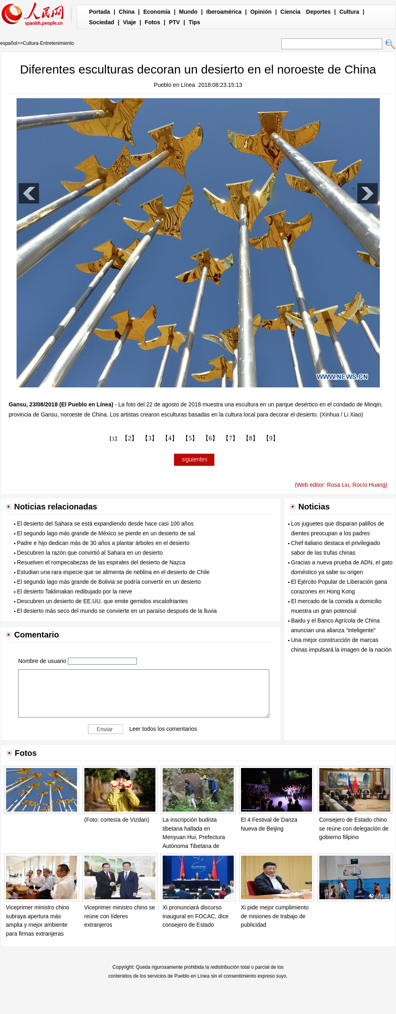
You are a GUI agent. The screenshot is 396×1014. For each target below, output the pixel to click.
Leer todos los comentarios (163, 729)
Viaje (129, 22)
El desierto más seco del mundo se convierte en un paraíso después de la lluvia (117, 611)
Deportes (318, 11)
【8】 (251, 438)
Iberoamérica (223, 11)
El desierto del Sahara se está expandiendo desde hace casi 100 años (105, 523)
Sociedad (101, 22)
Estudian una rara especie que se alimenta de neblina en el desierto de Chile (113, 572)
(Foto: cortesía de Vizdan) (116, 819)
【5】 (190, 438)
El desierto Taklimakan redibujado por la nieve (74, 591)
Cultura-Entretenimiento (48, 43)
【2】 (130, 438)
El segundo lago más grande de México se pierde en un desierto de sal (106, 533)
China (126, 11)
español (8, 43)
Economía (156, 11)
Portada (99, 11)
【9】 (271, 438)
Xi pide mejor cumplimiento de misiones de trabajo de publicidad (275, 916)
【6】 (210, 438)
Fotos (152, 22)
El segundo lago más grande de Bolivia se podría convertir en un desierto (109, 582)
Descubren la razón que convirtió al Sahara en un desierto (90, 552)
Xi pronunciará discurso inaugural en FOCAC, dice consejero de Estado (195, 916)
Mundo (188, 11)
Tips (194, 22)
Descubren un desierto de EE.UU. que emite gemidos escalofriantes (102, 601)
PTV (174, 22)
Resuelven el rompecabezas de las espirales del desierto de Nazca (101, 562)
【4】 (170, 438)
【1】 (113, 439)
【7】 (230, 438)
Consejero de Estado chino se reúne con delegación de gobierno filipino (354, 828)
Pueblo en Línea (174, 85)
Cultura (349, 11)
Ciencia (291, 11)
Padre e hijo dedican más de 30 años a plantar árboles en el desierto (103, 543)
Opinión (261, 11)
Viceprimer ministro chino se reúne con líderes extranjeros (119, 916)
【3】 (150, 438)
